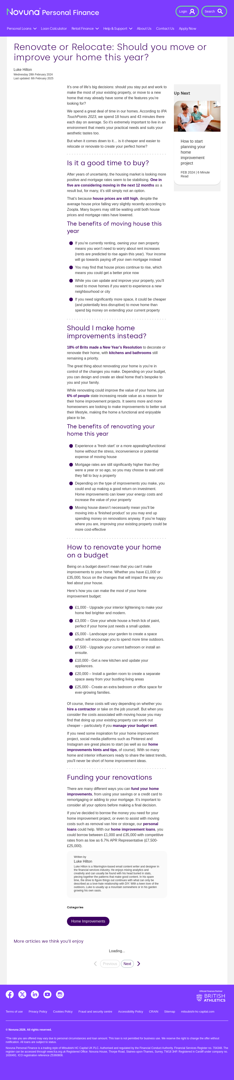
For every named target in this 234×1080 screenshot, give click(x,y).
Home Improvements (88, 921)
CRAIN (153, 1011)
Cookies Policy (62, 1011)
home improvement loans (133, 829)
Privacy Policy (38, 1011)
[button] (187, 11)
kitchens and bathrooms (130, 353)
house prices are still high (115, 198)
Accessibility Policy (130, 1011)
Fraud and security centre (95, 1011)
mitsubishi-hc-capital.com (197, 1011)
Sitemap (169, 1011)
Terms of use (14, 1011)
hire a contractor (81, 709)
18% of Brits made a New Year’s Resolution (104, 347)
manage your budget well (135, 726)
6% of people (78, 396)
